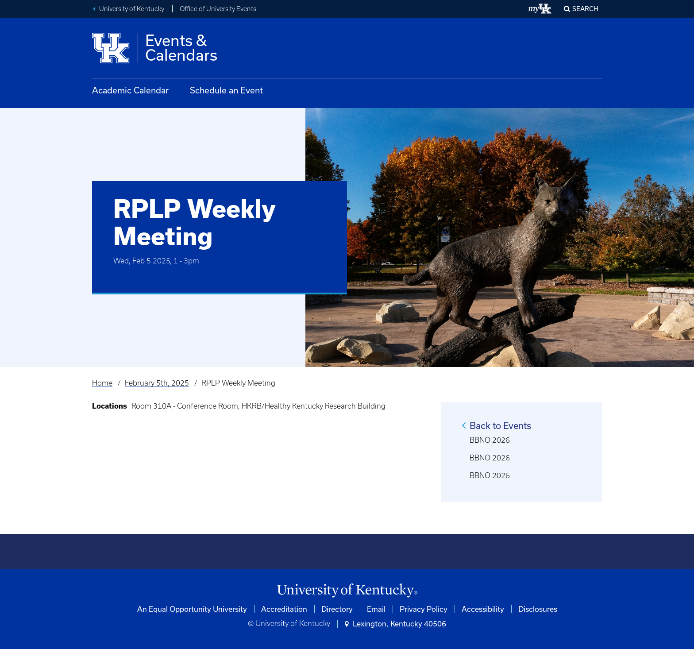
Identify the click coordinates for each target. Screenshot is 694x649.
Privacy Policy (423, 609)
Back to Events (500, 425)
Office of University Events (218, 8)
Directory (337, 609)
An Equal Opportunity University (192, 609)
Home (102, 383)
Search (585, 8)
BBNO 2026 (490, 440)
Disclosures (537, 609)
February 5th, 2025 (157, 383)
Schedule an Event (226, 90)
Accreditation (284, 609)
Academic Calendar (130, 90)
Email (376, 609)
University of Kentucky (131, 8)
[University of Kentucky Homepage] (347, 590)
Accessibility (483, 609)
